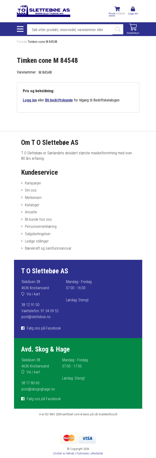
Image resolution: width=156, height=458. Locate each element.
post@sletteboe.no (36, 317)
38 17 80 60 (30, 383)
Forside (22, 42)
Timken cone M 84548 (42, 42)
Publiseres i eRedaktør (89, 453)
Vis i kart (33, 294)
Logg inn (30, 100)
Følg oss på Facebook (44, 328)
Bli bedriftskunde (59, 100)
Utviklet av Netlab (63, 453)
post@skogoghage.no (38, 389)
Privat (112, 13)
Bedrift (121, 13)
